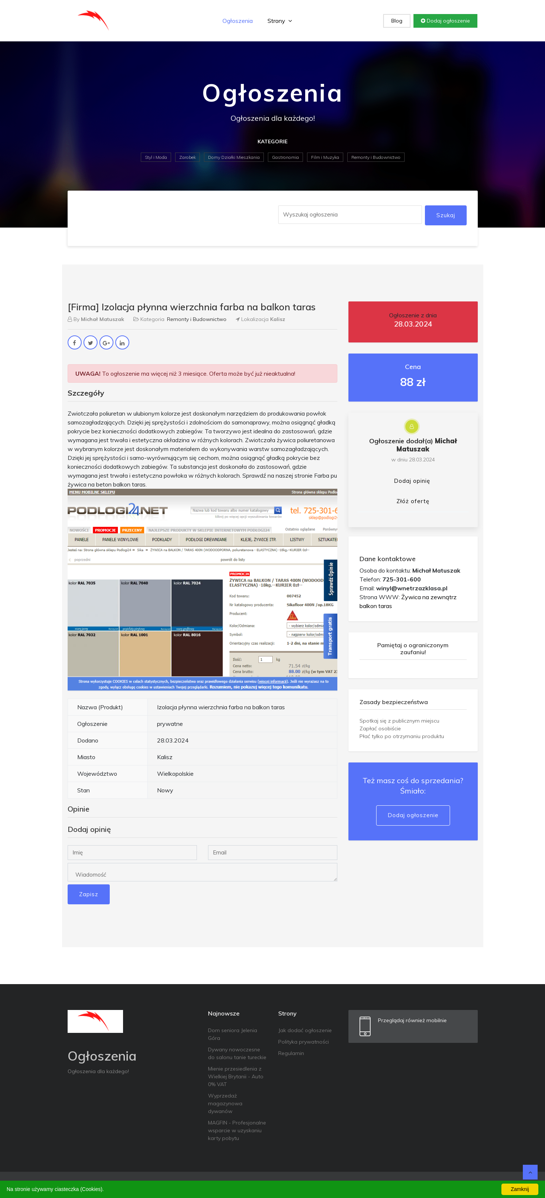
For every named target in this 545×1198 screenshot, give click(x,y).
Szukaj (445, 215)
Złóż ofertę (412, 501)
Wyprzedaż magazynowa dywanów (225, 1103)
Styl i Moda (156, 157)
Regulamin (291, 1053)
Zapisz (88, 894)
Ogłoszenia (237, 20)
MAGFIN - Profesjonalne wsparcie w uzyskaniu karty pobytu (237, 1130)
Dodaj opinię (412, 480)
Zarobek (187, 157)
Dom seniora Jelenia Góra (232, 1034)
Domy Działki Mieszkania (234, 157)
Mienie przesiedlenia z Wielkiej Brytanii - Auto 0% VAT (235, 1076)
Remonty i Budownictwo (376, 157)
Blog (396, 20)
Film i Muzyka (325, 157)
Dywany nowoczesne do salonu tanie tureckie (237, 1053)
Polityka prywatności (303, 1041)
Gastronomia (285, 157)
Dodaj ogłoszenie (445, 20)
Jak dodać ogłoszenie (305, 1030)
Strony (280, 20)
